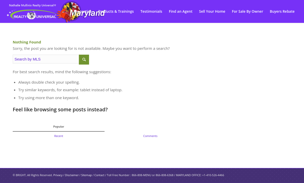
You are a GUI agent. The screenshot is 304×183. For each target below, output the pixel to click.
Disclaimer (72, 175)
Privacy (58, 175)
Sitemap (86, 175)
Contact (99, 175)
